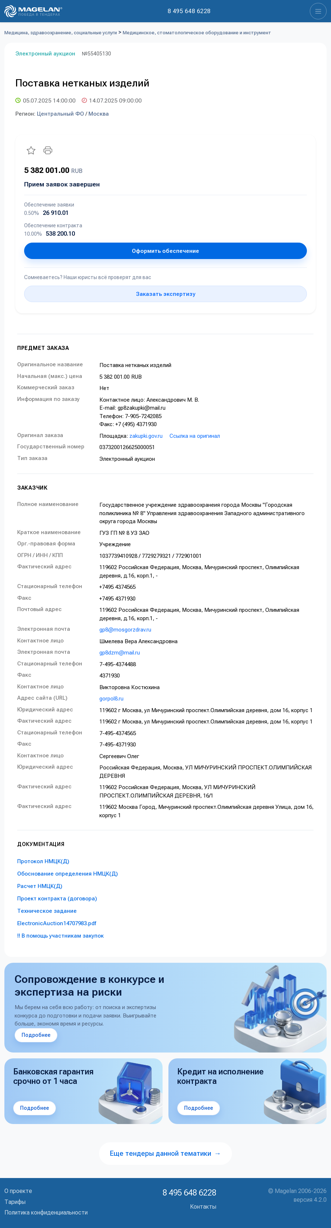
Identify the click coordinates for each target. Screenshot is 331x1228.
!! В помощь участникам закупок (60, 935)
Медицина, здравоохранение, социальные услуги (60, 32)
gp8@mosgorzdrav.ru (125, 629)
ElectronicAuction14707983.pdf (56, 923)
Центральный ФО (60, 114)
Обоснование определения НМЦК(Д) (67, 873)
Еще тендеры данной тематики (165, 1153)
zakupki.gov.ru (146, 436)
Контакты (203, 1206)
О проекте (18, 1191)
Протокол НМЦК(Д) (43, 861)
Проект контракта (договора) (57, 898)
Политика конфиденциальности (46, 1212)
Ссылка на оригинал (195, 436)
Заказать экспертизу (165, 294)
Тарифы (15, 1201)
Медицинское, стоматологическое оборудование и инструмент (197, 32)
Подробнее (36, 1035)
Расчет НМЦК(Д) (39, 886)
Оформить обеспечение (165, 251)
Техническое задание (47, 911)
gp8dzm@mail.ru (119, 652)
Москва (98, 114)
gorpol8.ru (111, 698)
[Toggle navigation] (318, 11)
